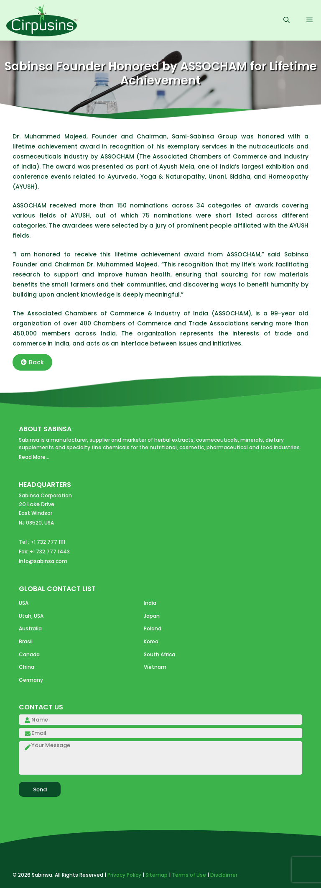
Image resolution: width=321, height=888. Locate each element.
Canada (29, 654)
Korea (151, 641)
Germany (31, 679)
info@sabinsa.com (43, 561)
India (150, 603)
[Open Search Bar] (286, 20)
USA (23, 603)
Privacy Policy (124, 874)
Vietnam (155, 666)
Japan (152, 615)
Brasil (26, 641)
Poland (152, 628)
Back (32, 362)
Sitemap (156, 874)
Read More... (34, 457)
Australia (30, 628)
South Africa (159, 654)
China (26, 666)
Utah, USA (31, 615)
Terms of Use (189, 874)
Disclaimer (223, 874)
